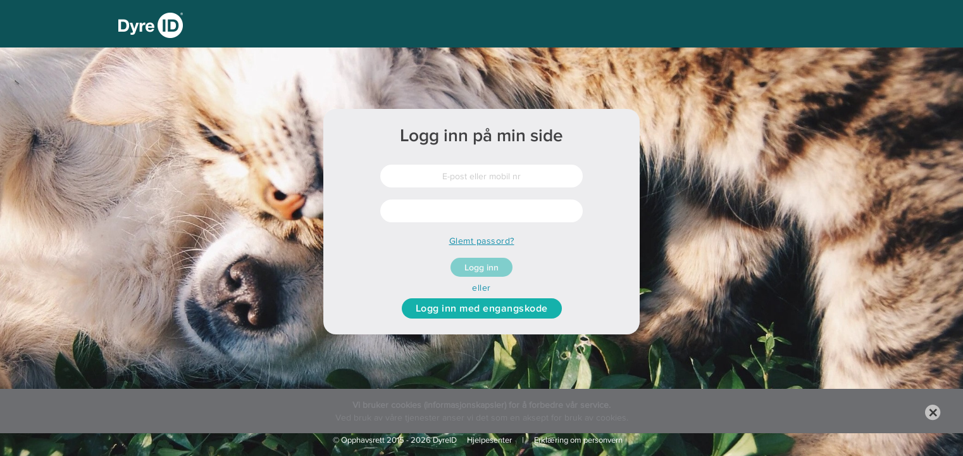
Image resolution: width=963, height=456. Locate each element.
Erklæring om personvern (578, 440)
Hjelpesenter (489, 440)
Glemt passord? (481, 241)
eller (481, 287)
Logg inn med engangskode (482, 308)
